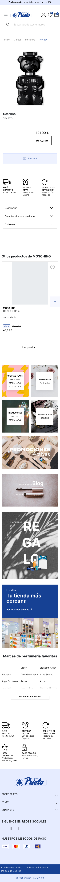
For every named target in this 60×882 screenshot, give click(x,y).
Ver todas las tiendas (19, 609)
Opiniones (10, 224)
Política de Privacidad (38, 867)
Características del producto (20, 216)
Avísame (42, 140)
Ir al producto (30, 347)
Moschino (30, 39)
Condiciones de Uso (11, 867)
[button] (56, 15)
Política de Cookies (11, 870)
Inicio (7, 39)
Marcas (17, 39)
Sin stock (30, 158)
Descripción (11, 208)
